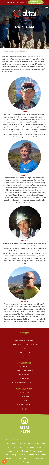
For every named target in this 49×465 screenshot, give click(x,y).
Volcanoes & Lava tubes (24, 341)
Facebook (22, 409)
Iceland (37, 443)
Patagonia (40, 451)
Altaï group (24, 393)
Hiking (24, 337)
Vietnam (26, 462)
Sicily (38, 455)
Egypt (8, 443)
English (21, 2)
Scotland (31, 455)
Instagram (26, 409)
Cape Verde (25, 440)
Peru (6, 455)
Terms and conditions (24, 370)
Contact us (24, 397)
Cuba (43, 440)
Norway (25, 451)
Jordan (32, 447)
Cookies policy (24, 379)
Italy (26, 447)
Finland (14, 443)
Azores (8, 440)
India (44, 443)
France (22, 443)
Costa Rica (35, 440)
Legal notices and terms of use (24, 382)
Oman (32, 451)
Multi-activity (24, 352)
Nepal (18, 451)
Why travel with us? (24, 405)
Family (24, 357)
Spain (44, 455)
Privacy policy (24, 375)
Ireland (19, 447)
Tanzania (26, 458)
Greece (29, 443)
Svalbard (18, 458)
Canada (16, 440)
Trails (24, 349)
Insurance (24, 367)
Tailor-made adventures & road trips (24, 345)
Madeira (40, 447)
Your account (14, 2)
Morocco (10, 451)
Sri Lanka (9, 458)
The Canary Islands (38, 458)
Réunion (22, 455)
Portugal (14, 455)
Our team (24, 400)
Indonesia (11, 447)
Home (16, 51)
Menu (47, 7)
